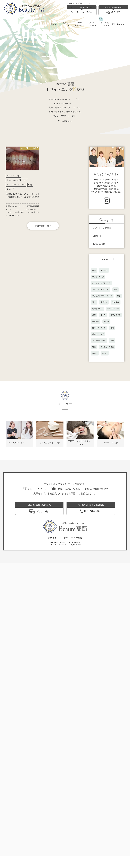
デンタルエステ (113, 308)
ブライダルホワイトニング (102, 296)
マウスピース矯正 (107, 347)
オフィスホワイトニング (16, 180)
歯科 (112, 328)
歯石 (94, 315)
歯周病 (106, 321)
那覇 (118, 296)
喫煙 (30, 184)
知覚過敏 (115, 302)
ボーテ (103, 315)
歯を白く (10, 189)
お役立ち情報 (99, 244)
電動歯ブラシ (97, 308)
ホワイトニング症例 (102, 227)
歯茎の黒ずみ (116, 315)
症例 (94, 270)
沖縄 (115, 289)
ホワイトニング (13, 175)
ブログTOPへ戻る (43, 225)
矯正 (94, 302)
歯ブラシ (104, 302)
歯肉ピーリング (98, 334)
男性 (112, 340)
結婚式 (94, 353)
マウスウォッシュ (98, 340)
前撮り (104, 353)
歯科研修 (95, 321)
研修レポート (99, 235)
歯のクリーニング (98, 328)
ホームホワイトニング (16, 184)
